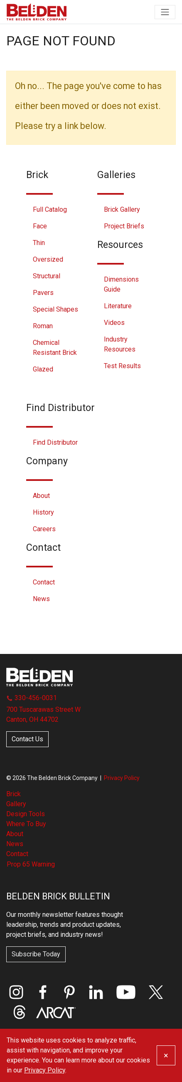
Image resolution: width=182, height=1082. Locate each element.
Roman (43, 326)
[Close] (166, 1055)
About (41, 496)
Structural (46, 276)
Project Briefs (124, 226)
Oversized (48, 259)
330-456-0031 (31, 698)
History (43, 512)
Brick (13, 794)
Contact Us (27, 739)
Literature (118, 306)
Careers (44, 529)
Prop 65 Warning (31, 864)
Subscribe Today (36, 954)
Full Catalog (50, 209)
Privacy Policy (122, 778)
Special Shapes (55, 309)
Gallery (16, 804)
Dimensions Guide (121, 284)
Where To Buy (26, 824)
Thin (39, 243)
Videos (114, 323)
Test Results (122, 366)
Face (40, 226)
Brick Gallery (122, 209)
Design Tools (25, 814)
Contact (44, 582)
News (41, 599)
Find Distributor (55, 442)
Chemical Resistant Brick (55, 348)
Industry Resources (119, 344)
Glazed (43, 369)
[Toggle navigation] (165, 12)
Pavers (43, 293)
